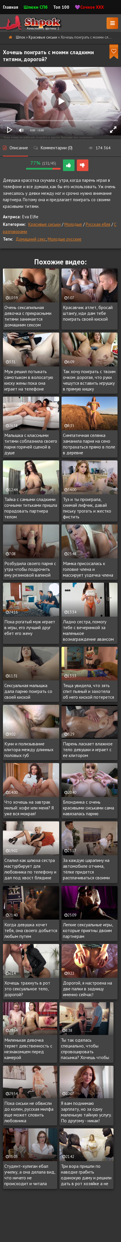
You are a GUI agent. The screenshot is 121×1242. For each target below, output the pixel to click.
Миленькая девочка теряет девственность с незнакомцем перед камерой (28, 1048)
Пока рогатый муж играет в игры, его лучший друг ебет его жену (29, 627)
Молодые (73, 224)
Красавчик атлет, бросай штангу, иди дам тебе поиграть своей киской (88, 313)
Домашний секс (31, 239)
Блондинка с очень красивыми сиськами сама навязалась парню (88, 807)
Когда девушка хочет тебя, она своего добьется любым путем (30, 930)
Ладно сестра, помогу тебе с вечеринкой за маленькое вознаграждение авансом (88, 630)
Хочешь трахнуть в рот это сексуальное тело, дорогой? (27, 988)
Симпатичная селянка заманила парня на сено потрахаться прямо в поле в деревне (89, 443)
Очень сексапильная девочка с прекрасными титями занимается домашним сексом (27, 316)
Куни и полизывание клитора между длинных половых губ (28, 749)
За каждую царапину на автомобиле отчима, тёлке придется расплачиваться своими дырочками (86, 869)
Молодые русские (64, 239)
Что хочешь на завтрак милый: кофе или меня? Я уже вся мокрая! (29, 807)
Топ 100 (61, 7)
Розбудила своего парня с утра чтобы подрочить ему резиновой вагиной (30, 569)
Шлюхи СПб (36, 7)
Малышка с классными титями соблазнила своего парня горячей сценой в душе (30, 443)
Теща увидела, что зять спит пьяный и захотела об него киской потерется (88, 691)
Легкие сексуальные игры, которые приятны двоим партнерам (88, 930)
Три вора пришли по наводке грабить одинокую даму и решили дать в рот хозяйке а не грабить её (86, 1175)
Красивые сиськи (44, 224)
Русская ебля (98, 224)
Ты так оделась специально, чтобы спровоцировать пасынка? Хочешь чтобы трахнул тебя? (85, 1049)
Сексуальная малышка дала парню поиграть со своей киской (28, 691)
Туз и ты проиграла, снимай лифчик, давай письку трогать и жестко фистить (87, 508)
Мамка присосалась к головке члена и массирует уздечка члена (88, 569)
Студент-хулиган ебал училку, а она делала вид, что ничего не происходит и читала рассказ (29, 1175)
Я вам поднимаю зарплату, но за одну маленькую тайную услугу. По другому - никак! (86, 1111)
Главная (10, 7)
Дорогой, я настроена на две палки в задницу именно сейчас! (87, 988)
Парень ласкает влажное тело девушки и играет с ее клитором (88, 749)
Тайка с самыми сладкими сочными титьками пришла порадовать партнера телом (30, 508)
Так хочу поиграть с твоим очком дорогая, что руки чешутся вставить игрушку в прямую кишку (89, 380)
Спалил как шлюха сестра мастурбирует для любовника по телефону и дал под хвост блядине (30, 868)
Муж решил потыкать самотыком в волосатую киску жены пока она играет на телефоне (28, 380)
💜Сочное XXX (89, 7)
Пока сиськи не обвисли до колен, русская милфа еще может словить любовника (28, 1111)
